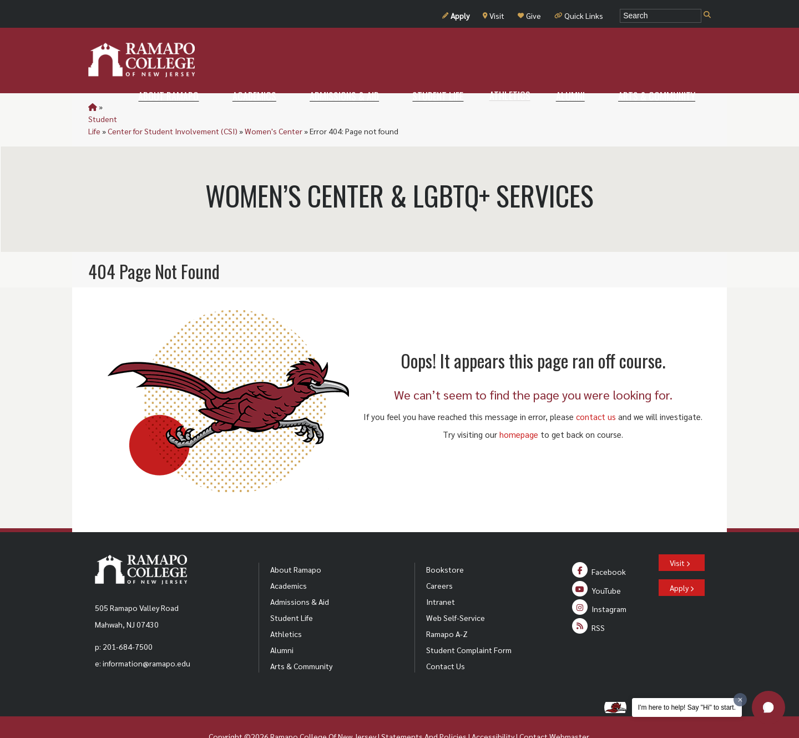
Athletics (286, 609)
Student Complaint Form (469, 625)
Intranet (440, 577)
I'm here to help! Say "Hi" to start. (687, 707)
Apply (455, 16)
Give (529, 16)
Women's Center (320, 107)
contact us (596, 392)
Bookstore (445, 545)
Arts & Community (301, 641)
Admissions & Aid (299, 577)
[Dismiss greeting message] (740, 699)
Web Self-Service (455, 593)
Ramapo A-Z (447, 609)
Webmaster (569, 712)
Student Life (125, 107)
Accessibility (493, 712)
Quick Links (578, 16)
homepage (518, 410)
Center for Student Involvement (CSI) (219, 107)
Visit (493, 16)
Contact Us (445, 641)
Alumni (282, 625)
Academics (288, 561)
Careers (439, 561)
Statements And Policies (424, 712)
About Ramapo (295, 545)
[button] (768, 707)
